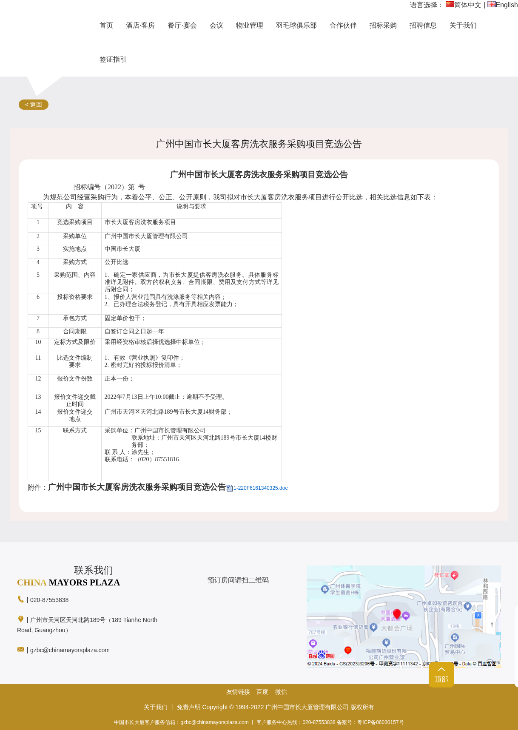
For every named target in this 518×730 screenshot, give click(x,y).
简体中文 (463, 5)
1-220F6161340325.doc (260, 488)
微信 (281, 691)
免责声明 (189, 707)
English (502, 5)
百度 (262, 691)
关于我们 (156, 707)
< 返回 (33, 104)
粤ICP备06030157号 (380, 722)
